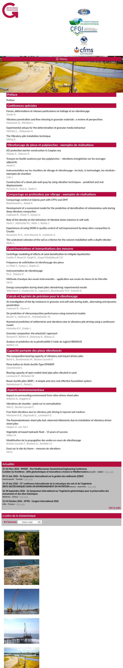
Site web (109, 471)
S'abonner (11, 521)
